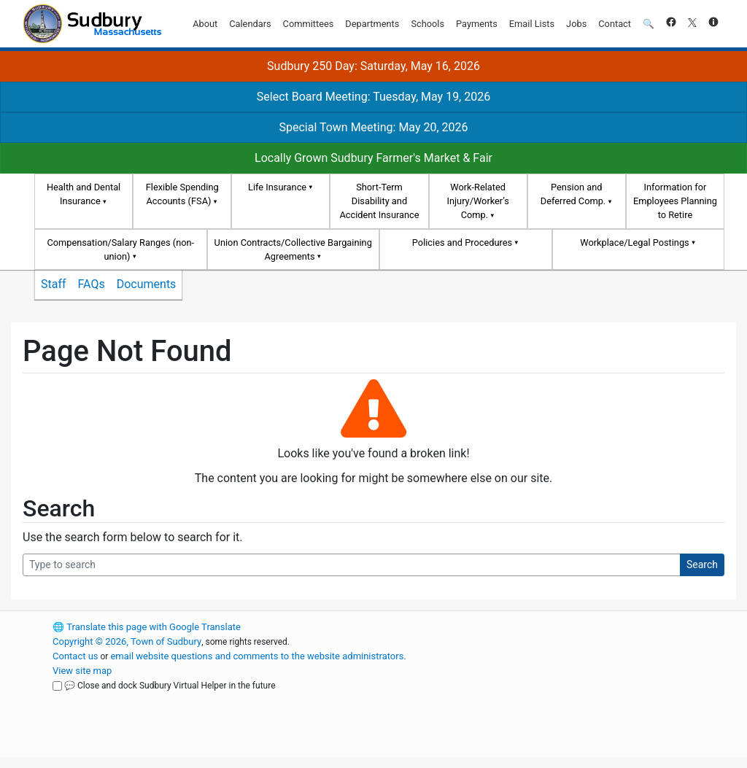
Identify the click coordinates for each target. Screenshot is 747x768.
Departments (372, 23)
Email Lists (531, 23)
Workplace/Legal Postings (634, 242)
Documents (147, 284)
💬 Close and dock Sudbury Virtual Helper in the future (170, 685)
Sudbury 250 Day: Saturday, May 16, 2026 (373, 66)
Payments (477, 23)
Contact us (75, 656)
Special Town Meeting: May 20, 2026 (373, 127)
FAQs (91, 284)
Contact (614, 23)
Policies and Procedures (462, 242)
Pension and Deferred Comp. (573, 194)
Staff (53, 284)
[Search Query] (352, 565)
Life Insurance (277, 187)
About (205, 23)
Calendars (250, 23)
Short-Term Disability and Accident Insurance (379, 201)
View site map (82, 670)
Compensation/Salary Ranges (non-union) (120, 249)
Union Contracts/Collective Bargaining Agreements (293, 249)
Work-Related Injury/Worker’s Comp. (477, 201)
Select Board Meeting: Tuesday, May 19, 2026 (373, 97)
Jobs (576, 23)
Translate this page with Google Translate (147, 626)
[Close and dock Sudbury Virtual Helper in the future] (57, 686)
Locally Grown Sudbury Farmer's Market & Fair (373, 158)
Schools (427, 23)
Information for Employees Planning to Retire (675, 201)
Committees (308, 23)
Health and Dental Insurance (83, 194)
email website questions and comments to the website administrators (256, 656)
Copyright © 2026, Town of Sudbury (127, 641)
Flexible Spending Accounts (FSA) (182, 194)
